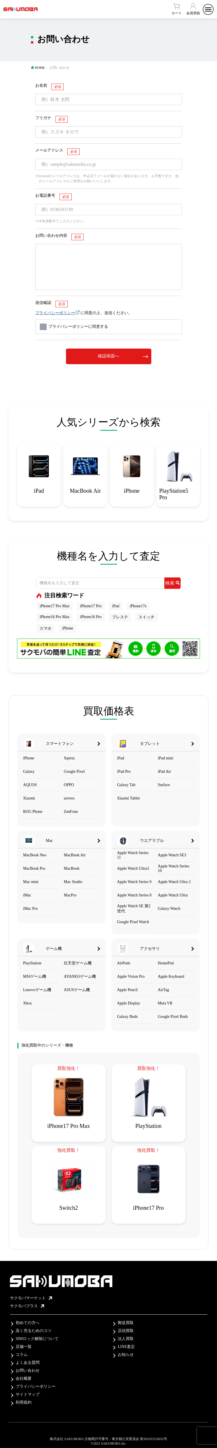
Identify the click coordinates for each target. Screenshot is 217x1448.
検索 (172, 583)
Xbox (27, 1003)
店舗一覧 (24, 1347)
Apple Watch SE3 (172, 855)
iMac (27, 895)
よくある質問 (28, 1362)
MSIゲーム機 (34, 976)
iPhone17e (138, 606)
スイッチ (146, 617)
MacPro (70, 895)
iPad (115, 606)
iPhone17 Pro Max (54, 606)
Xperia (69, 758)
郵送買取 (126, 1323)
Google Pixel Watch (133, 922)
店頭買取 (126, 1331)
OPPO (69, 785)
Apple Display (128, 1003)
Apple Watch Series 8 (134, 895)
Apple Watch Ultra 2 (174, 882)
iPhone (67, 628)
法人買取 (126, 1339)
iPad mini (165, 758)
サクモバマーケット (31, 1298)
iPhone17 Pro (91, 606)
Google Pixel (74, 771)
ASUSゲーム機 (77, 990)
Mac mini (30, 882)
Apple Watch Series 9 (134, 882)
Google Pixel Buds (173, 1016)
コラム (22, 1354)
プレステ (120, 617)
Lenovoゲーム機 (37, 990)
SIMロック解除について (37, 1339)
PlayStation (32, 963)
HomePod (166, 963)
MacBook (71, 868)
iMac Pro (30, 908)
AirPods (123, 963)
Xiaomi (29, 798)
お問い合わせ (28, 1370)
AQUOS (30, 785)
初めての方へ (28, 1323)
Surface (164, 785)
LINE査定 (126, 1347)
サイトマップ (28, 1394)
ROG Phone (32, 811)
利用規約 (24, 1402)
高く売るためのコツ (33, 1331)
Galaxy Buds (127, 1016)
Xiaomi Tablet (128, 798)
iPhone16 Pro (91, 617)
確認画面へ (108, 356)
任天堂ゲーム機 (78, 963)
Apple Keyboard (171, 976)
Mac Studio (73, 882)
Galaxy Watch (169, 908)
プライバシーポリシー (55, 313)
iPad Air (164, 771)
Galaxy (28, 771)
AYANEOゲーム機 (80, 976)
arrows (69, 798)
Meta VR (165, 1003)
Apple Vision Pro (131, 976)
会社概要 (24, 1378)
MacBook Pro (34, 868)
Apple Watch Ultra (173, 895)
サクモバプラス (27, 1306)
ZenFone (71, 811)
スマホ (45, 628)
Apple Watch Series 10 (173, 868)
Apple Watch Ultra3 (133, 868)
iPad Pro (124, 771)
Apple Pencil (127, 990)
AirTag (163, 990)
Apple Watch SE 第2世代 (133, 908)
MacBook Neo (34, 855)
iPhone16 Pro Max (54, 617)
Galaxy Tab (126, 785)
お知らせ (126, 1354)
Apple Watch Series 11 (133, 855)
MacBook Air (75, 855)
